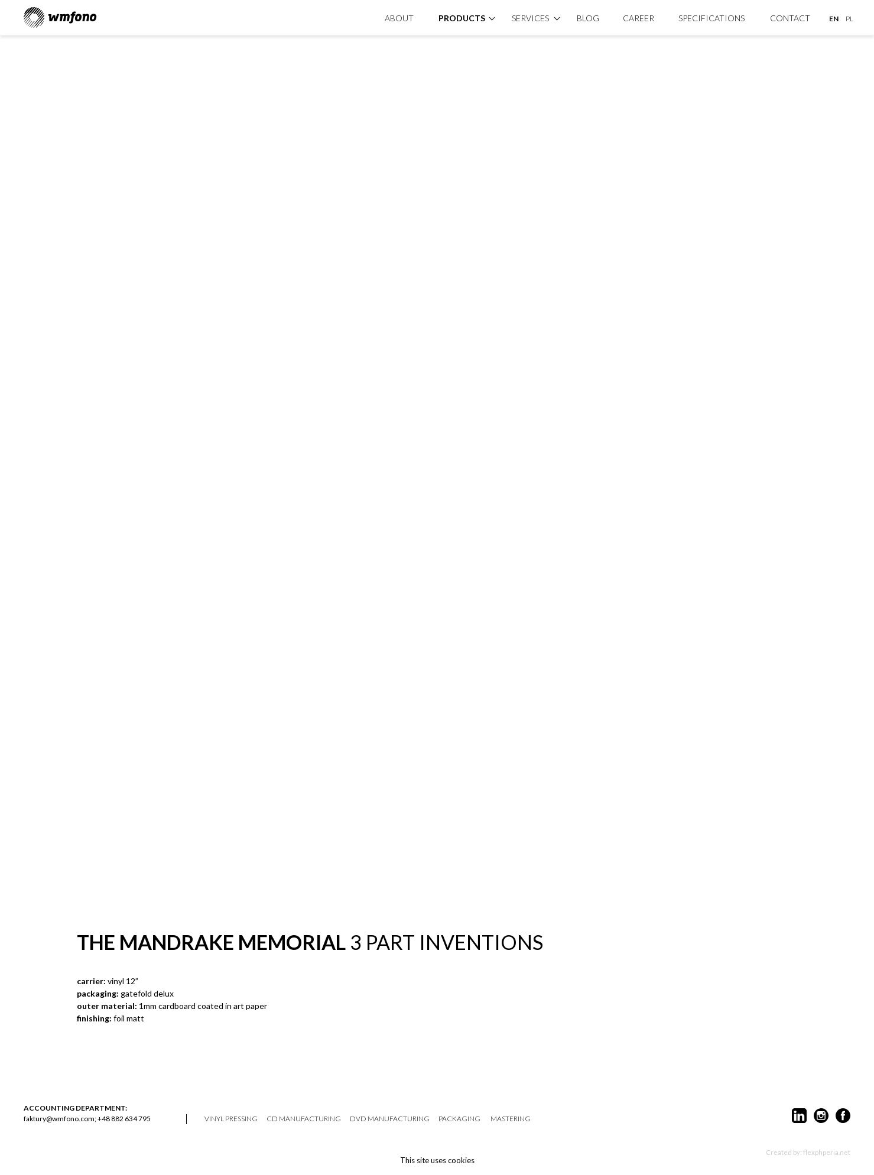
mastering (510, 1118)
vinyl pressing (231, 1118)
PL (849, 18)
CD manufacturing (304, 1118)
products (461, 18)
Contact (790, 18)
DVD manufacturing (390, 1118)
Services (530, 18)
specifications (711, 18)
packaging (459, 1118)
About (399, 18)
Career (638, 18)
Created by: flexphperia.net (808, 1152)
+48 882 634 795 (124, 1118)
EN (834, 18)
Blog (588, 18)
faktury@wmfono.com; (60, 1118)
